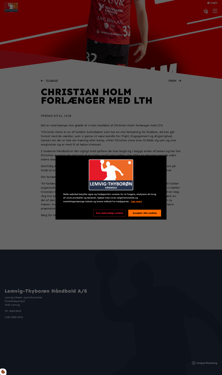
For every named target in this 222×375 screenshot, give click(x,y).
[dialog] (111, 187)
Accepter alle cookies (145, 213)
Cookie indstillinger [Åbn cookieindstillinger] (74, 212)
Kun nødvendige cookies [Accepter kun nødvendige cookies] (109, 213)
